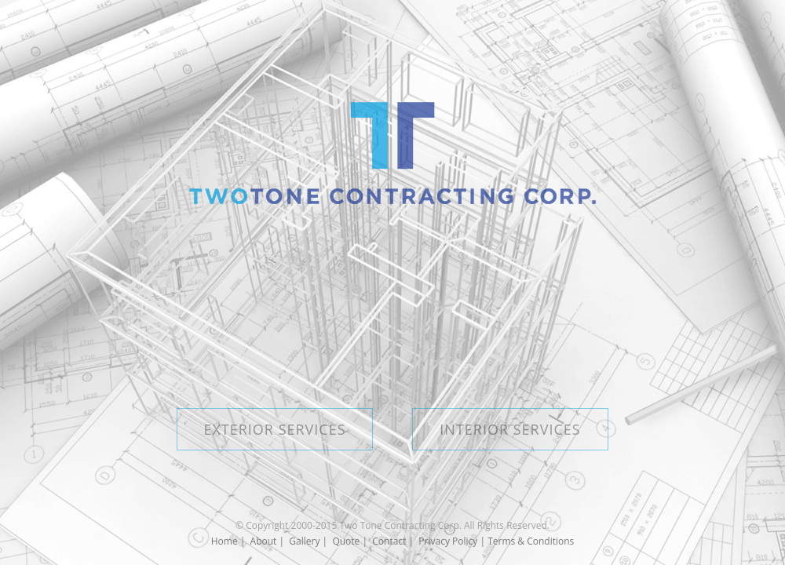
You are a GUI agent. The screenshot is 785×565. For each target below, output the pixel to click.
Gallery (304, 541)
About (263, 541)
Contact (389, 541)
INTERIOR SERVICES (510, 429)
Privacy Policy (447, 541)
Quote (346, 541)
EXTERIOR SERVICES (274, 429)
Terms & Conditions (530, 541)
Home (224, 541)
